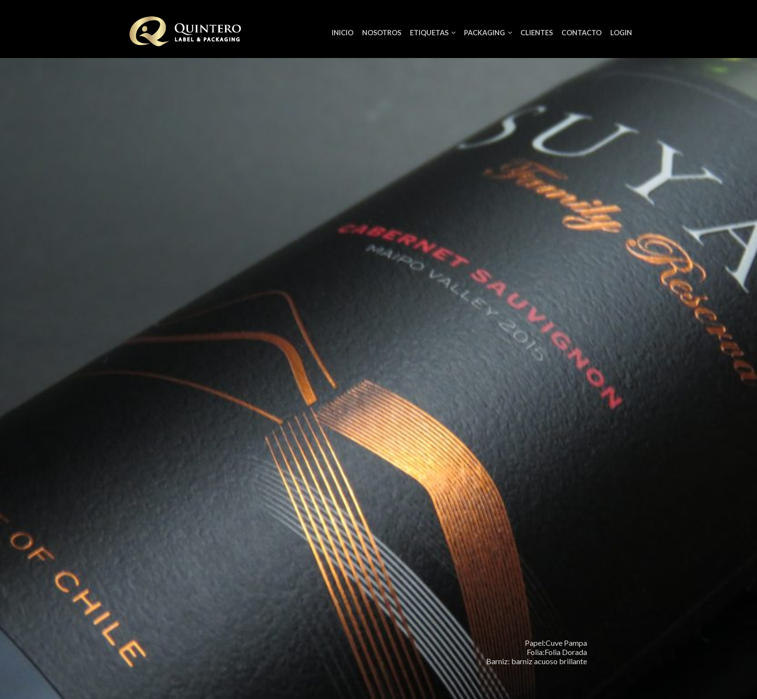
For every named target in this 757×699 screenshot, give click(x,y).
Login (621, 33)
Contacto (581, 33)
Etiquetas (429, 33)
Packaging (484, 33)
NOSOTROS (381, 33)
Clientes (536, 33)
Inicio (342, 33)
